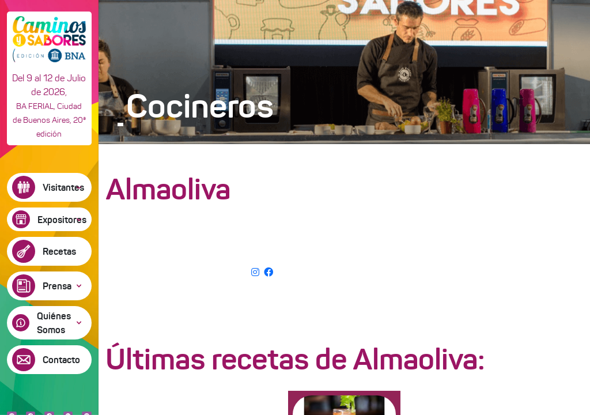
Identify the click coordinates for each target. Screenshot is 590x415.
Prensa (57, 286)
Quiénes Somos (54, 322)
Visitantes (63, 187)
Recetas (59, 251)
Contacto (61, 359)
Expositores (61, 219)
